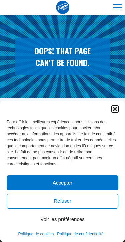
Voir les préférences (62, 220)
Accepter (62, 183)
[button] (115, 109)
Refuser (62, 201)
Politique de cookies (36, 234)
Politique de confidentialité (80, 234)
